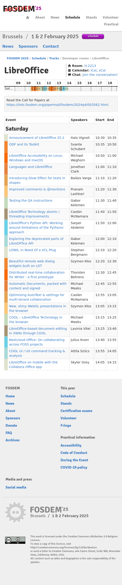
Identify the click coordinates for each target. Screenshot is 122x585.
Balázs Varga (81, 178)
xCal (102, 70)
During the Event (74, 460)
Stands (91, 17)
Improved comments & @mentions (37, 189)
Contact (51, 46)
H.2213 (90, 66)
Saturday (12, 88)
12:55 (111, 284)
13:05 (111, 295)
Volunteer (111, 17)
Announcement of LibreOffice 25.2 (36, 138)
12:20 (111, 250)
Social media (16, 487)
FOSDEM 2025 (18, 58)
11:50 (111, 212)
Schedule (72, 17)
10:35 (111, 138)
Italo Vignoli (80, 138)
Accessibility (71, 445)
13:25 (111, 317)
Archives (13, 440)
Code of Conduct (74, 452)
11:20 (111, 178)
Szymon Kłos (81, 261)
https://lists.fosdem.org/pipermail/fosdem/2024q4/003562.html (57, 105)
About (40, 17)
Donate (11, 425)
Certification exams (76, 411)
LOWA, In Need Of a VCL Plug (32, 250)
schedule (93, 36)
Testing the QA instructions (30, 200)
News (55, 17)
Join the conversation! (100, 75)
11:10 (111, 167)
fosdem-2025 (22, 9)
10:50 (111, 144)
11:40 (111, 200)
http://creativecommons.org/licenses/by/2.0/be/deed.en (63, 547)
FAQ (9, 433)
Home (27, 17)
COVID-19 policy (74, 467)
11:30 (111, 189)
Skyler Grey (80, 362)
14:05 (111, 351)
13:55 (111, 340)
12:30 (111, 261)
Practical (111, 24)
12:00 (111, 223)
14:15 (111, 362)
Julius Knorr (80, 340)
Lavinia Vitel (80, 328)
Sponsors (28, 46)
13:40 (111, 328)
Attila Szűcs (80, 351)
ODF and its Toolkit (24, 144)
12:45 (111, 272)
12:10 (111, 239)
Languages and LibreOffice (30, 167)
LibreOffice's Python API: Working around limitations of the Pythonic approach (36, 227)
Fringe (66, 425)
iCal (93, 70)
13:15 (111, 306)
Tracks (54, 58)
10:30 (100, 138)
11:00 (111, 155)
